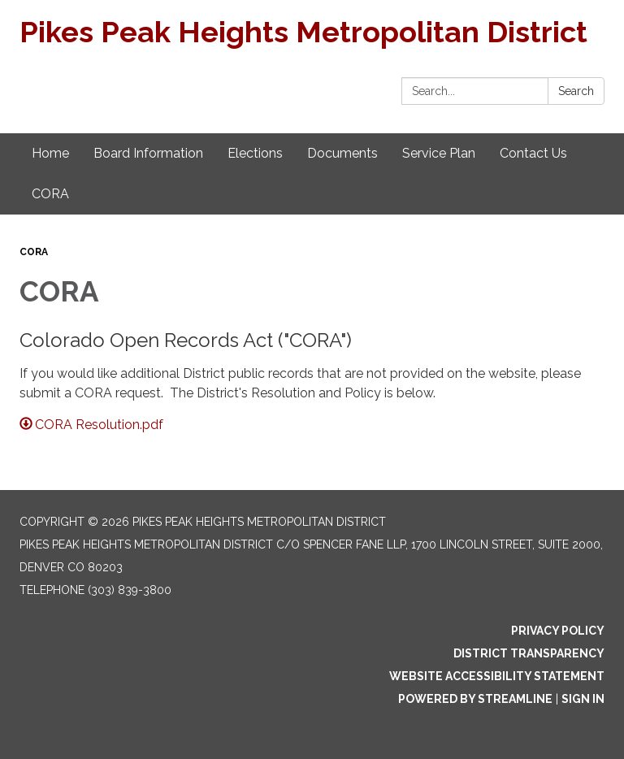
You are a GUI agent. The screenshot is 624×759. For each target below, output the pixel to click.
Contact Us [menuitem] (533, 153)
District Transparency (528, 653)
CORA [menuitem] (50, 194)
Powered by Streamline (475, 698)
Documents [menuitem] (342, 153)
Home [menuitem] (50, 153)
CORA (34, 252)
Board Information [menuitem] (148, 153)
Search (576, 91)
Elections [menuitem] (255, 153)
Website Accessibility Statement (496, 676)
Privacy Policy (557, 630)
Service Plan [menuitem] (438, 153)
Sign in (582, 698)
